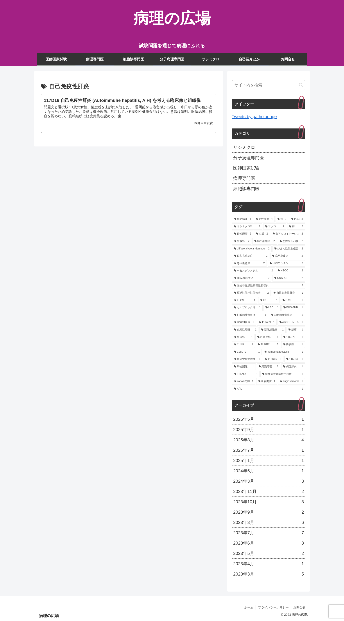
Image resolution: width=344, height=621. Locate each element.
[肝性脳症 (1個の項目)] (244, 366)
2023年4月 (268, 564)
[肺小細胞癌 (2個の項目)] (264, 241)
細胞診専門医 (246, 188)
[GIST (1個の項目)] (293, 300)
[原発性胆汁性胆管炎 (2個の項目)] (251, 293)
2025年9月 (268, 429)
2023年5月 (268, 553)
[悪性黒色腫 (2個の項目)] (249, 263)
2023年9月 (268, 512)
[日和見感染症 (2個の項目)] (250, 256)
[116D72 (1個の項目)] (247, 352)
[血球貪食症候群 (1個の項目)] (247, 359)
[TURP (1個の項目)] (243, 344)
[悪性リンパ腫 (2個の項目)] (291, 241)
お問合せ (299, 607)
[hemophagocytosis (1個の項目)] (284, 352)
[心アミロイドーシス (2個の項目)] (288, 234)
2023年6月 (268, 543)
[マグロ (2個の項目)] (274, 226)
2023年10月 (268, 502)
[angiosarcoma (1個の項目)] (291, 381)
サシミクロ (244, 147)
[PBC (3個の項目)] (297, 219)
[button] (301, 84)
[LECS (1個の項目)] (244, 300)
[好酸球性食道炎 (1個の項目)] (250, 315)
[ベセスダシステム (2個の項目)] (253, 270)
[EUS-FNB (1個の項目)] (293, 307)
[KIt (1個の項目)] (269, 300)
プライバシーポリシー (273, 607)
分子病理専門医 (248, 157)
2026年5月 (268, 419)
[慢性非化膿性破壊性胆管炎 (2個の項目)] (268, 285)
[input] (268, 85)
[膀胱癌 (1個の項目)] (293, 344)
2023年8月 (268, 522)
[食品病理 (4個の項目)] (242, 219)
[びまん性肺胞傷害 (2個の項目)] (288, 249)
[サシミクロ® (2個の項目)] (247, 226)
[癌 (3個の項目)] (282, 219)
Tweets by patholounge (254, 116)
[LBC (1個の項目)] (272, 307)
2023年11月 (268, 491)
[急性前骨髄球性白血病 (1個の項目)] (282, 374)
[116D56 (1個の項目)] (294, 359)
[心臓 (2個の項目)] (262, 234)
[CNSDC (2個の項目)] (288, 278)
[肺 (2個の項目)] (296, 226)
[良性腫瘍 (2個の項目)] (242, 234)
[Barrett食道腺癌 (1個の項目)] (287, 315)
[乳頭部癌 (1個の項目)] (267, 337)
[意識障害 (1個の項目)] (268, 366)
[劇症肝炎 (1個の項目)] (293, 366)
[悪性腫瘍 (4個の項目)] (264, 219)
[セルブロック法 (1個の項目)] (247, 307)
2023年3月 (268, 574)
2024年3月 (268, 481)
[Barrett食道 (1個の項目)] (244, 322)
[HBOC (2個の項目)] (290, 270)
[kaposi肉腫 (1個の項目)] (243, 381)
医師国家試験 (246, 168)
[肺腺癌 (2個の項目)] (241, 241)
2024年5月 (268, 471)
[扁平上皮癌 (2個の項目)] (287, 256)
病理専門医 (244, 178)
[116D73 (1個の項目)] (293, 337)
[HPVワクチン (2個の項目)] (286, 263)
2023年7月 (268, 533)
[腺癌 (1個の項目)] (296, 330)
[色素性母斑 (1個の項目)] (245, 330)
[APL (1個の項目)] (268, 389)
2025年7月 (268, 450)
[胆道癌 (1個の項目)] (243, 337)
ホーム (248, 607)
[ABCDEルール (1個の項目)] (291, 322)
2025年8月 (268, 440)
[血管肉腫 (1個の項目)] (266, 381)
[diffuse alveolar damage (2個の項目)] (252, 249)
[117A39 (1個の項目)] (267, 322)
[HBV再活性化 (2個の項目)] (251, 278)
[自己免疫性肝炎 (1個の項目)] (288, 293)
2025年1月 (268, 460)
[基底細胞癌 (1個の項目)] (272, 330)
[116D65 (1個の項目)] (273, 359)
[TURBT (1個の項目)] (268, 344)
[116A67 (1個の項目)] (246, 374)
